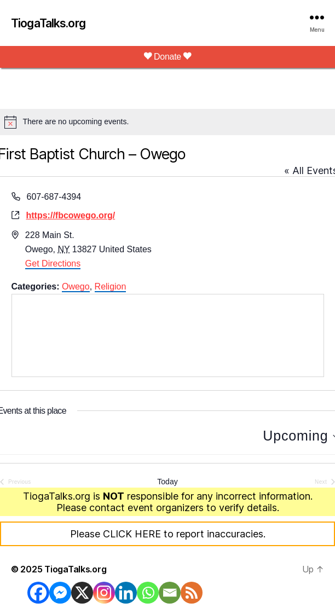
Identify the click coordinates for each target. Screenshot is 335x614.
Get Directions (52, 263)
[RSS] (192, 593)
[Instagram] (104, 593)
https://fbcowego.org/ (70, 215)
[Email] (170, 593)
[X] (82, 593)
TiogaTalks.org (48, 23)
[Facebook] (38, 593)
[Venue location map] (168, 335)
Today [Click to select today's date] (167, 481)
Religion (110, 286)
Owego (76, 286)
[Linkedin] (126, 593)
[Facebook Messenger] (60, 593)
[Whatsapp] (148, 593)
